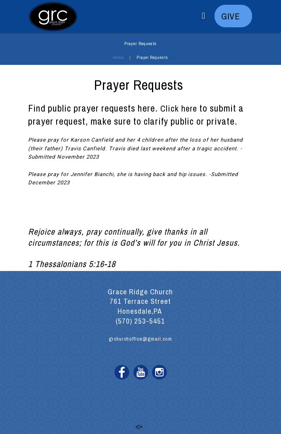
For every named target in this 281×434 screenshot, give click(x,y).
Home (118, 57)
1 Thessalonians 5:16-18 (72, 264)
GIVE (233, 16)
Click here (178, 108)
